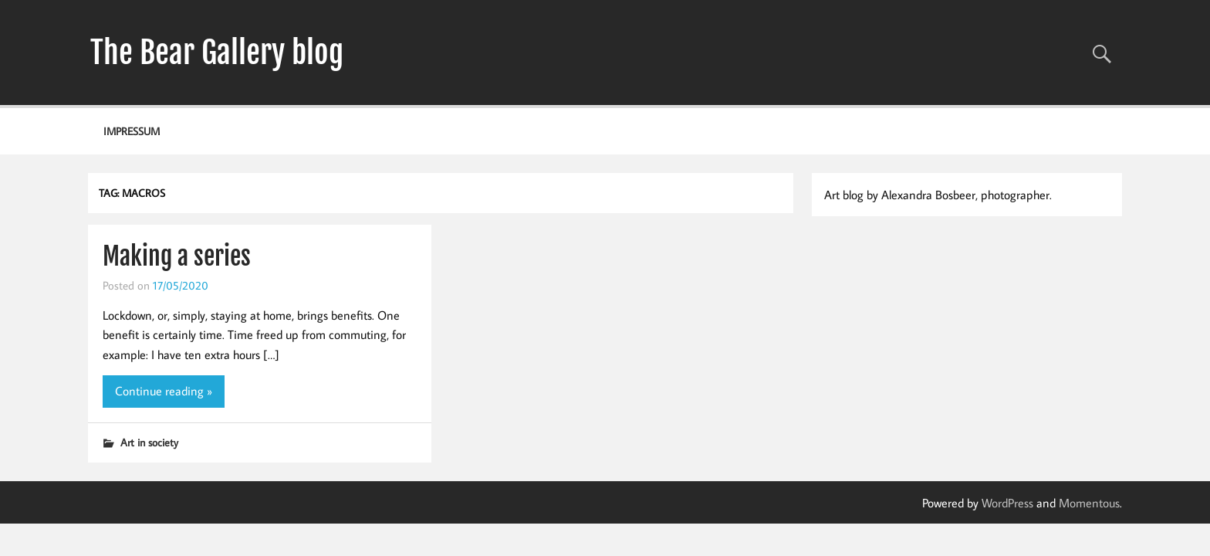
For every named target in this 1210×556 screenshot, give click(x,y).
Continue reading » (163, 390)
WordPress (1007, 502)
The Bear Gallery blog (216, 52)
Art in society (149, 442)
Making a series (177, 256)
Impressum (131, 131)
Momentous (1089, 502)
